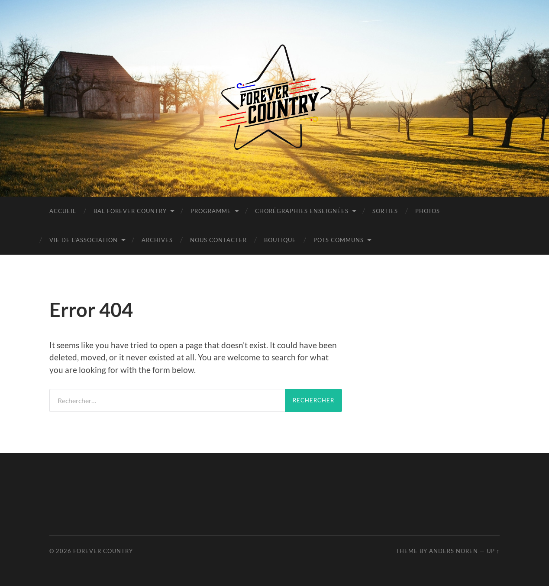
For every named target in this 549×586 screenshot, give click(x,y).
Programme (211, 210)
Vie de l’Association (83, 239)
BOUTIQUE (280, 239)
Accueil (62, 210)
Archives (157, 239)
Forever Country (103, 550)
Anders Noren (453, 550)
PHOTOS (427, 210)
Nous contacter (218, 239)
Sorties (385, 210)
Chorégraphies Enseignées (302, 210)
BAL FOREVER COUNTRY (130, 210)
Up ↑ (493, 550)
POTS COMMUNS (338, 239)
